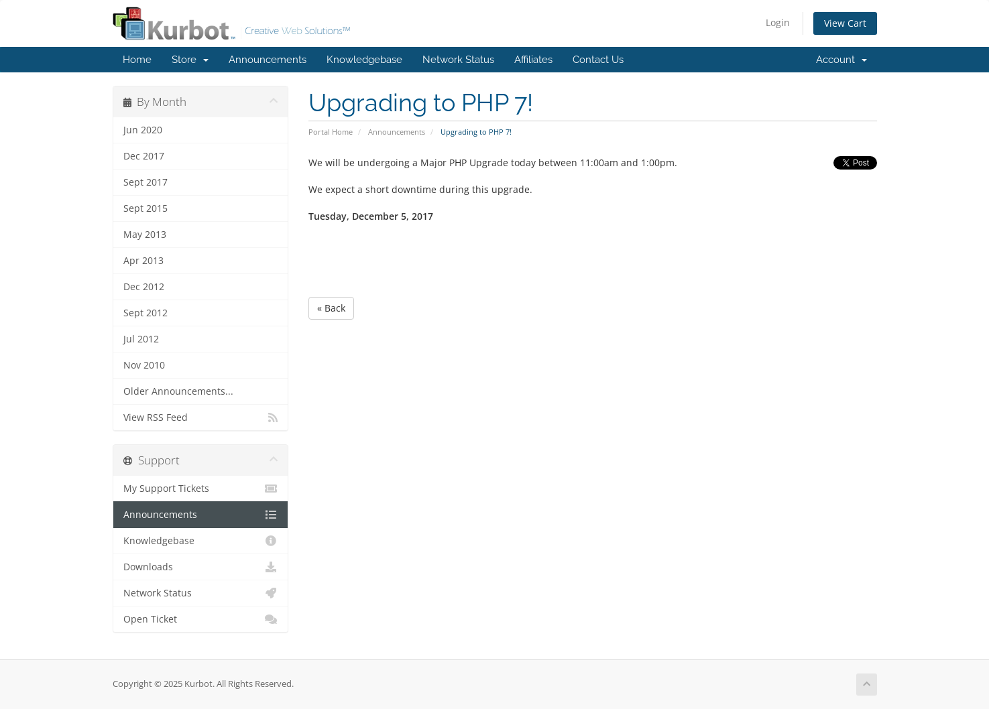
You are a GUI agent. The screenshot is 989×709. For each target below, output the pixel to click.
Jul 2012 (141, 339)
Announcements (267, 60)
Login (778, 22)
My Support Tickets (200, 488)
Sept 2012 (145, 313)
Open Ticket (200, 619)
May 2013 (144, 235)
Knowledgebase (364, 60)
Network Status (458, 60)
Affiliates (533, 60)
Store (190, 60)
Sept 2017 (145, 182)
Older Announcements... (178, 391)
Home (137, 60)
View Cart (845, 23)
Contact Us (598, 60)
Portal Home (330, 132)
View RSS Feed (200, 417)
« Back (331, 308)
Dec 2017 (143, 156)
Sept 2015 (145, 208)
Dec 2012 (143, 287)
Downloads (200, 567)
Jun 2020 (142, 130)
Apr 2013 (143, 261)
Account (841, 60)
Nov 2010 (144, 365)
